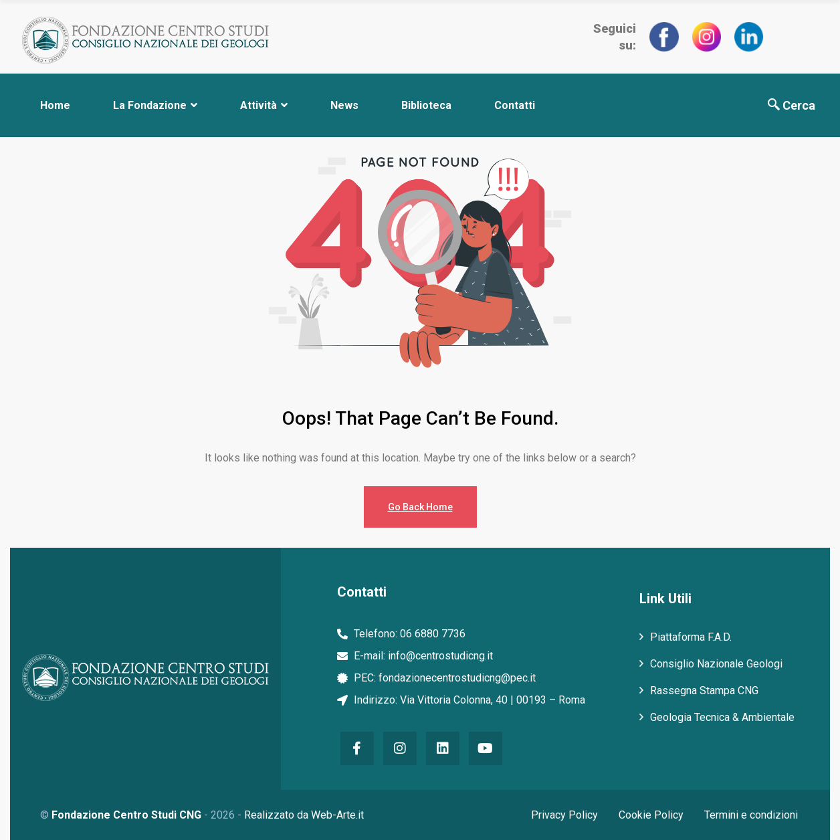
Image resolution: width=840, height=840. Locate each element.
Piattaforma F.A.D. (691, 637)
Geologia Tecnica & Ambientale (722, 717)
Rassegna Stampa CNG (704, 690)
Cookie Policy (650, 815)
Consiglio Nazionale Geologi (716, 663)
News (344, 105)
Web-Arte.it (337, 815)
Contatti (514, 105)
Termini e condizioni (753, 815)
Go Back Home (420, 507)
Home (55, 105)
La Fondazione (155, 105)
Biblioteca (426, 105)
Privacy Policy (561, 815)
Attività (264, 105)
